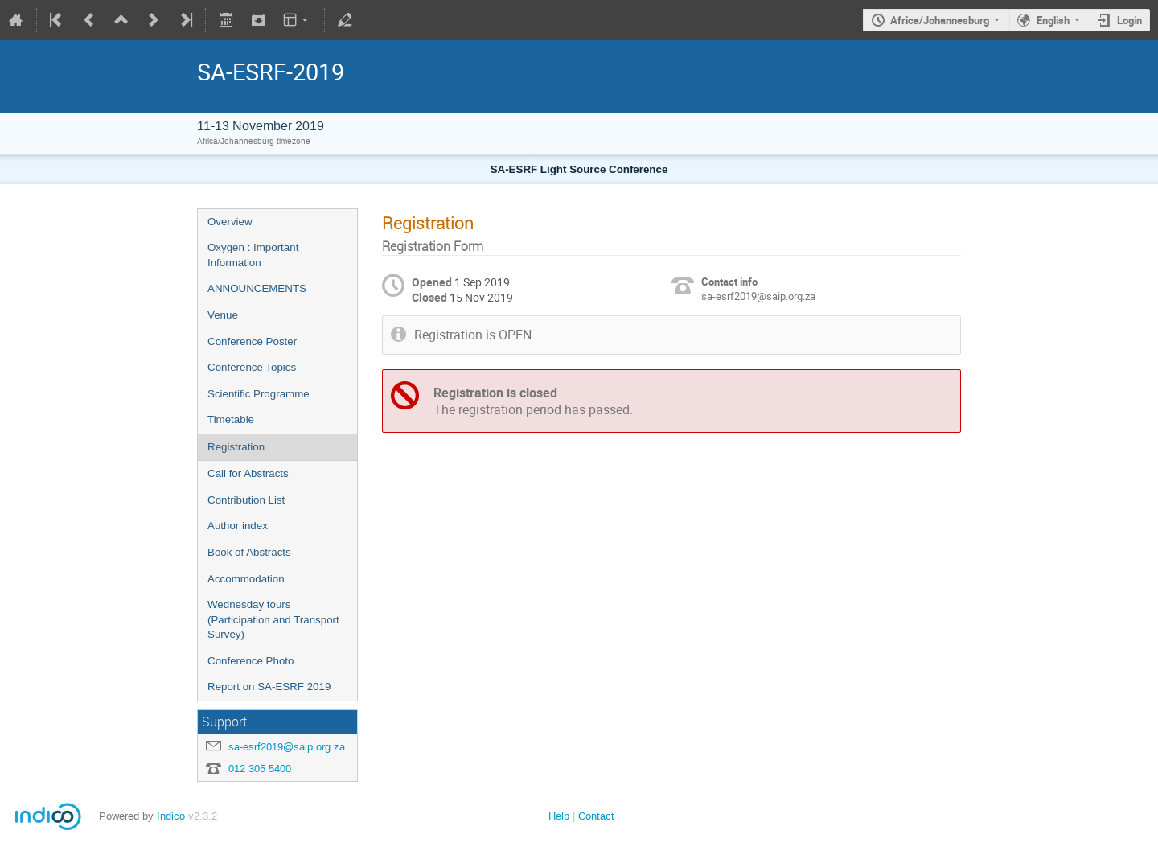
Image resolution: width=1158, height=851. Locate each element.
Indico (171, 816)
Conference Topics (251, 367)
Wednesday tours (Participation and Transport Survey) (273, 619)
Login (1129, 20)
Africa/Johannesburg (939, 20)
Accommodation (246, 579)
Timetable (230, 419)
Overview (230, 222)
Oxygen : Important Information (252, 255)
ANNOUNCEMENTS (256, 288)
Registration (236, 447)
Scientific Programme (258, 394)
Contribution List (246, 500)
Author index (237, 526)
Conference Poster (252, 341)
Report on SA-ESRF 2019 (269, 686)
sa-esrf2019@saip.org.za (286, 747)
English (1053, 20)
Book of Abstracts (249, 552)
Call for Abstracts (248, 473)
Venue (222, 315)
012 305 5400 (259, 768)
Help (558, 816)
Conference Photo (250, 661)
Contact (596, 816)
